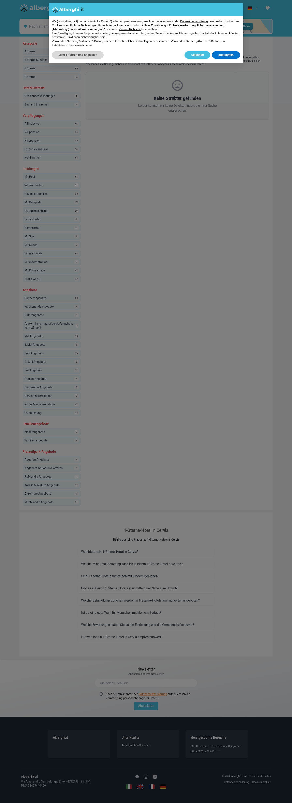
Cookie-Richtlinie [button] (130, 29)
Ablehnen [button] (197, 54)
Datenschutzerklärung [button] (194, 21)
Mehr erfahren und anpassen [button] (77, 54)
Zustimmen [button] (226, 54)
